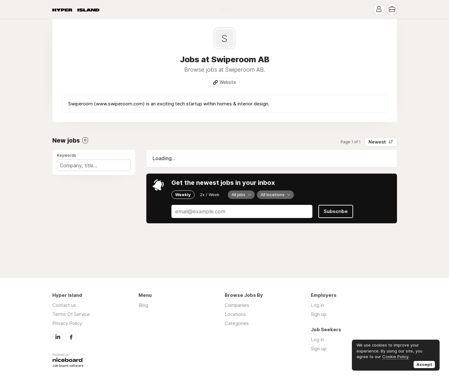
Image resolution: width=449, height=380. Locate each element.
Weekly (183, 194)
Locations (235, 314)
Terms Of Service (71, 314)
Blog (224, 9)
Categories (237, 323)
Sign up (318, 314)
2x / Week (209, 194)
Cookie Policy (395, 356)
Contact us (64, 305)
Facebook (71, 337)
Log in (317, 305)
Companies (237, 305)
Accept (424, 364)
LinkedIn (57, 337)
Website (228, 82)
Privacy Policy (67, 323)
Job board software (67, 366)
